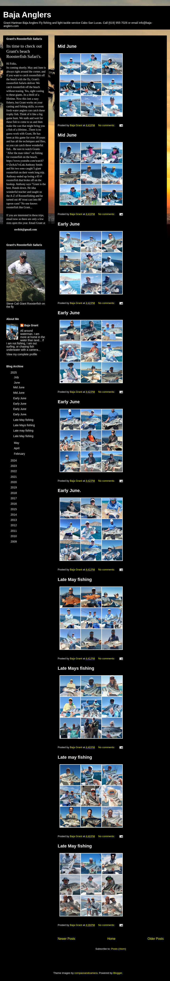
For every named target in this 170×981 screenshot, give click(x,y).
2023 (14, 465)
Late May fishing (75, 579)
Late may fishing (75, 757)
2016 (14, 503)
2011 (14, 530)
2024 (14, 460)
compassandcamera (85, 972)
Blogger (117, 972)
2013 (14, 520)
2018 (14, 493)
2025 (14, 372)
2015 (14, 509)
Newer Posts (66, 938)
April (17, 448)
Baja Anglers (27, 14)
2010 (14, 536)
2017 (14, 498)
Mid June (67, 46)
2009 (14, 541)
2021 (14, 476)
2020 (14, 482)
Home (111, 938)
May (17, 442)
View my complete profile (21, 354)
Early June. (69, 490)
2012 (14, 525)
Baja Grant (31, 325)
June (17, 382)
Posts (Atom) (118, 948)
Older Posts (156, 938)
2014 (14, 514)
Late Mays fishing (76, 668)
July (17, 377)
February (20, 453)
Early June (69, 224)
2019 (14, 487)
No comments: (106, 125)
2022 (14, 471)
